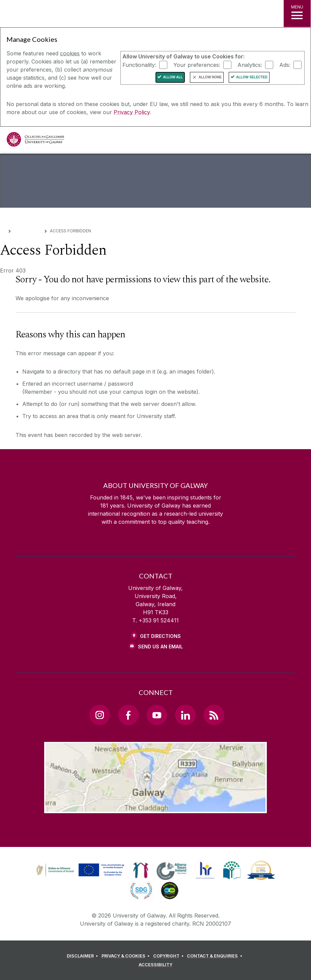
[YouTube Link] (157, 715)
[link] (79, 870)
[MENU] (297, 13)
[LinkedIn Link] (185, 715)
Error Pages (28, 230)
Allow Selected (251, 77)
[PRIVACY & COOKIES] (127, 956)
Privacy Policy (132, 112)
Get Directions (160, 636)
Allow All (173, 77)
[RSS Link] (214, 715)
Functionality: (139, 64)
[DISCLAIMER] (83, 956)
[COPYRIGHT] (169, 956)
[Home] (2, 230)
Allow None (210, 77)
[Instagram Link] (99, 715)
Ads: (284, 64)
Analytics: (249, 64)
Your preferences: (196, 64)
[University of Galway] (35, 141)
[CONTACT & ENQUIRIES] (215, 956)
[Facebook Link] (128, 715)
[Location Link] (155, 807)
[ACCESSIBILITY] (155, 964)
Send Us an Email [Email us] (160, 646)
